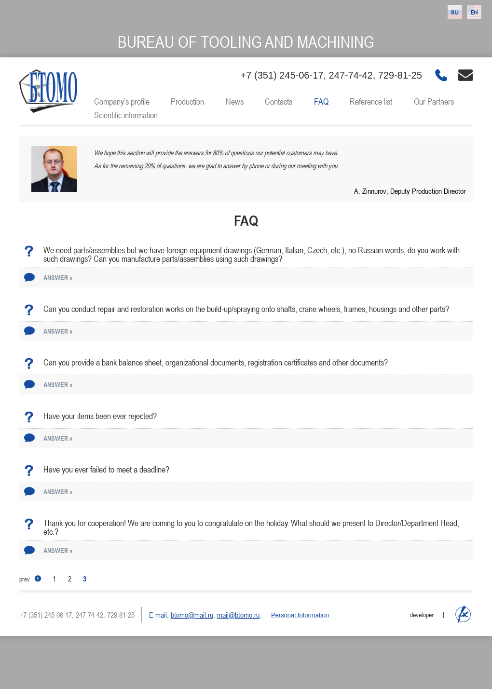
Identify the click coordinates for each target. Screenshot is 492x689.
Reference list (371, 101)
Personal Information (300, 615)
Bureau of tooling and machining (246, 42)
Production (187, 101)
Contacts (278, 101)
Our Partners (434, 101)
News (235, 101)
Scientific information (126, 114)
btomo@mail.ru (192, 615)
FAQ (321, 101)
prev (30, 579)
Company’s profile (122, 101)
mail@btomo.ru (238, 615)
